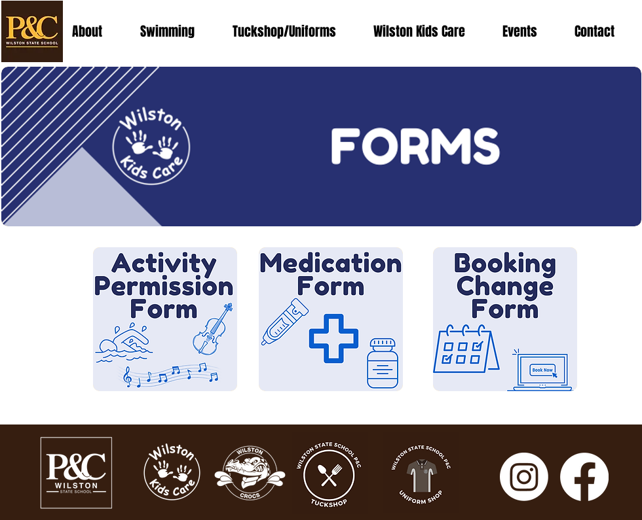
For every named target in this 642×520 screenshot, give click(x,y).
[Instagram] (524, 477)
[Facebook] (584, 477)
